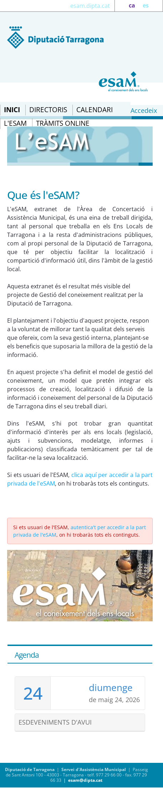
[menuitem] (12, 110)
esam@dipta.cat (85, 780)
